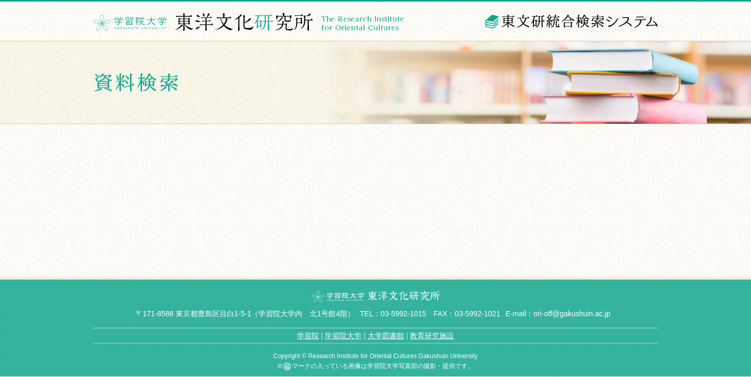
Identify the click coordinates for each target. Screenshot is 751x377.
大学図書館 (386, 335)
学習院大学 (343, 335)
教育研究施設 (432, 335)
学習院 (308, 335)
